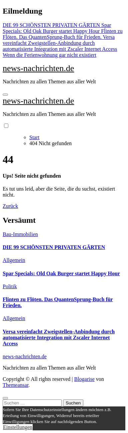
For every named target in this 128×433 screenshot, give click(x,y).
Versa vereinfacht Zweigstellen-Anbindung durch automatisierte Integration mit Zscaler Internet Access (59, 337)
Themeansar (15, 385)
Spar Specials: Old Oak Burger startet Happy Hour (61, 273)
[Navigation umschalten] (5, 95)
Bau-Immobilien (20, 234)
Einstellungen (17, 427)
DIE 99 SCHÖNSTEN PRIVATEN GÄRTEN (54, 247)
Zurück (10, 206)
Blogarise (84, 379)
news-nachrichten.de (38, 68)
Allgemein (14, 260)
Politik (10, 286)
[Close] (5, 398)
